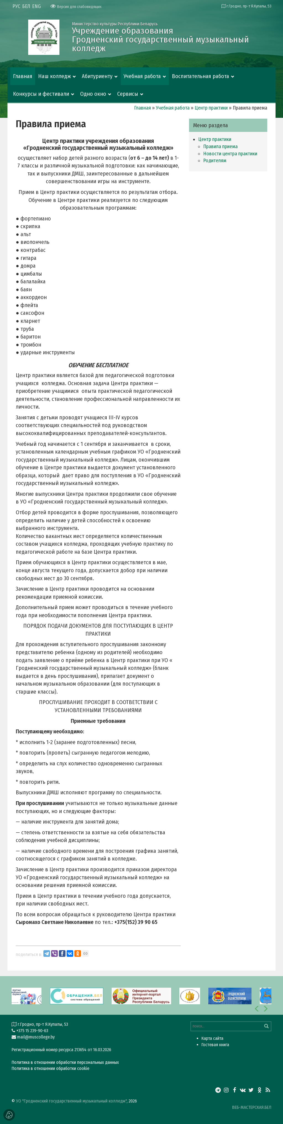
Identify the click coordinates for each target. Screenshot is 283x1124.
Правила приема (220, 146)
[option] (141, 995)
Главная (22, 76)
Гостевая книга (215, 1044)
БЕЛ (26, 6)
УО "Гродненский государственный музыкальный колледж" (71, 1101)
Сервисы (127, 93)
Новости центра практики (230, 154)
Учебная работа (142, 76)
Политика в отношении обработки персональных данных (65, 1062)
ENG (36, 6)
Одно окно (93, 93)
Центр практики (211, 108)
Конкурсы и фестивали (41, 93)
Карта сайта (212, 1038)
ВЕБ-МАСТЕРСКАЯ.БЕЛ (251, 1107)
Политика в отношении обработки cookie (50, 1068)
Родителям (214, 161)
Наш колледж (54, 76)
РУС (16, 6)
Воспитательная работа (200, 76)
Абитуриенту (97, 76)
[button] (257, 1008)
